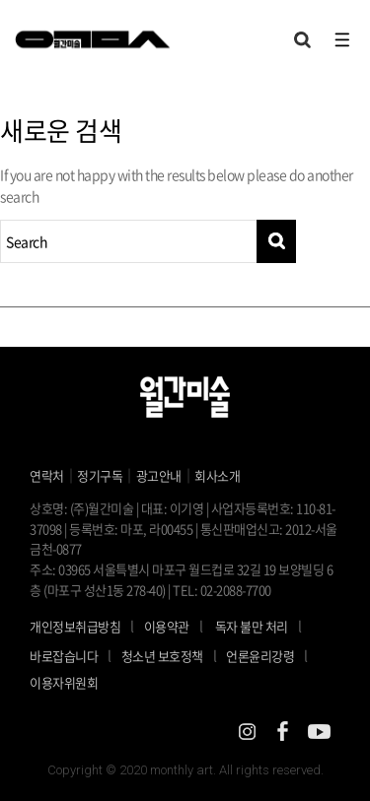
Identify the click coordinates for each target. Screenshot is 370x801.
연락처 (47, 475)
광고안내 (159, 475)
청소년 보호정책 (174, 655)
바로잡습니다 (64, 655)
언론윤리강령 (272, 655)
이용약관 (166, 626)
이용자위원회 (64, 682)
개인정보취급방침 (75, 626)
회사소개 (217, 475)
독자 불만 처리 (251, 626)
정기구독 (99, 475)
